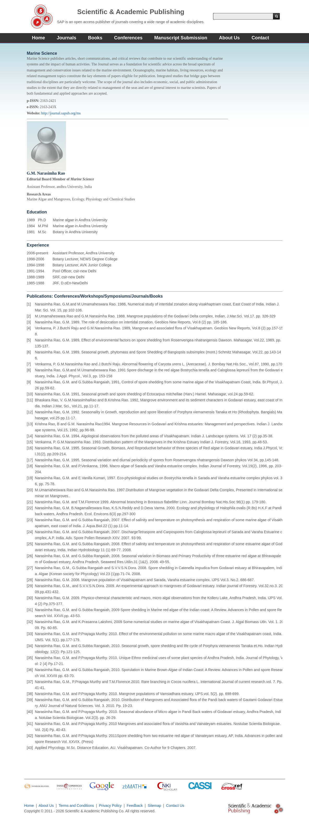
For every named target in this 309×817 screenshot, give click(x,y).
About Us (229, 37)
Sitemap (154, 805)
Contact (260, 37)
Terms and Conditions (76, 805)
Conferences (128, 37)
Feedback (135, 805)
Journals (66, 37)
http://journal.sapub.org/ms (61, 113)
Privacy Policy (110, 805)
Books (95, 37)
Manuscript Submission (180, 37)
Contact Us (175, 805)
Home (38, 37)
